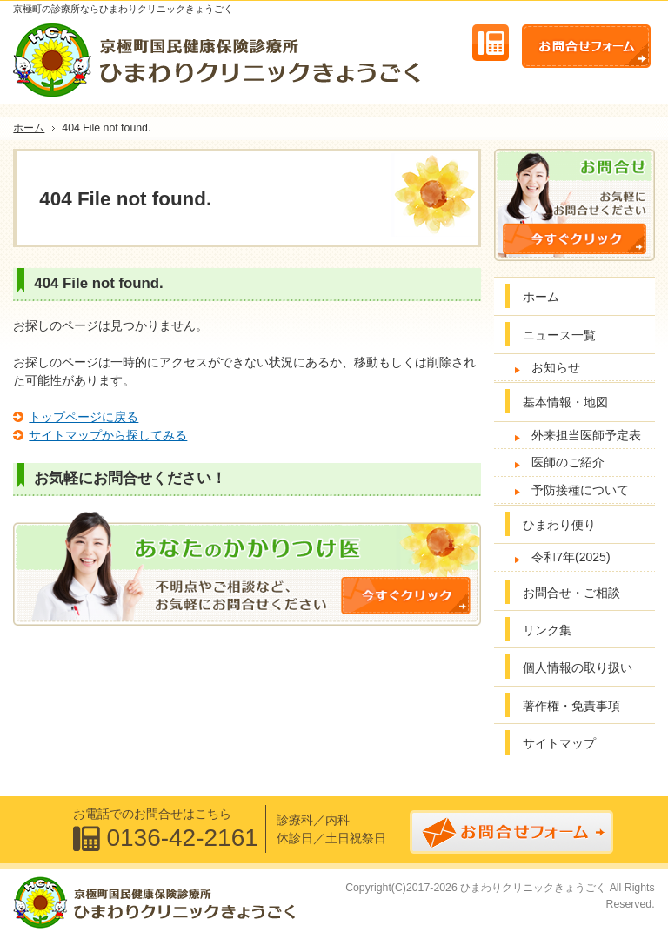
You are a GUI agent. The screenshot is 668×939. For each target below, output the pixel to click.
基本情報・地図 (565, 402)
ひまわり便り (559, 525)
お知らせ (555, 367)
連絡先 (490, 42)
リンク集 (547, 630)
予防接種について (580, 490)
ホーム (541, 297)
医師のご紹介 (568, 462)
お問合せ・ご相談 (571, 593)
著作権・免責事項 (571, 706)
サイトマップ (559, 743)
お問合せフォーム (586, 46)
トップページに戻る (83, 417)
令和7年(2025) (570, 557)
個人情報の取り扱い (577, 667)
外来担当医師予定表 (586, 435)
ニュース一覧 (559, 335)
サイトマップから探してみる (108, 435)
